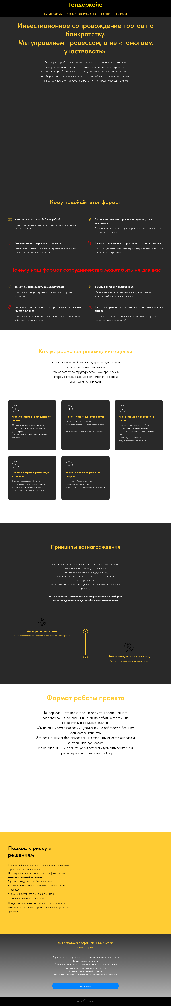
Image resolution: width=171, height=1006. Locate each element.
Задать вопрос (85, 986)
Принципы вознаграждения (81, 14)
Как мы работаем (53, 14)
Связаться (121, 14)
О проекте (106, 14)
